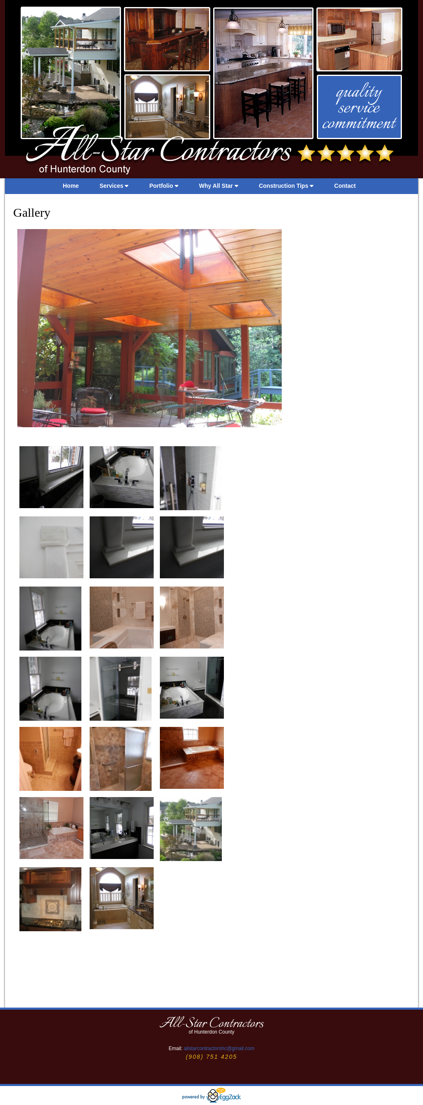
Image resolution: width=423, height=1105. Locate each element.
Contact (345, 185)
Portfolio (163, 185)
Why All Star (218, 185)
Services (114, 185)
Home (71, 185)
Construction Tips (286, 185)
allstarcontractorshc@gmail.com (219, 1048)
